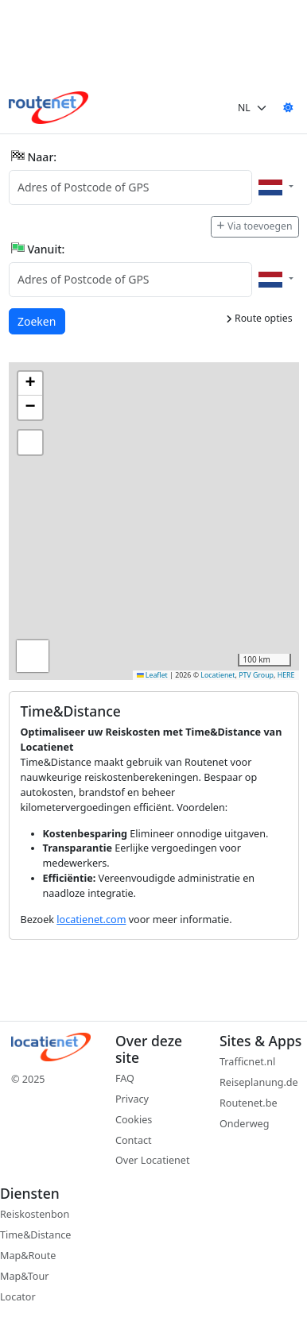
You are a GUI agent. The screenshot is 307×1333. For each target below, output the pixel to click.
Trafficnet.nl (247, 1061)
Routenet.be (249, 1103)
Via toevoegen (254, 226)
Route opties (259, 318)
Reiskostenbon (34, 1214)
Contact (133, 1140)
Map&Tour (24, 1276)
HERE (286, 675)
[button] (30, 384)
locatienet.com (91, 919)
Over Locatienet (152, 1160)
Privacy (132, 1099)
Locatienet (217, 675)
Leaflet (152, 675)
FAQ (124, 1078)
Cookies (133, 1119)
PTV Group (256, 675)
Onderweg (244, 1123)
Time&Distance (35, 1235)
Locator (18, 1297)
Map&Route (28, 1255)
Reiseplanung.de (259, 1082)
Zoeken (37, 320)
